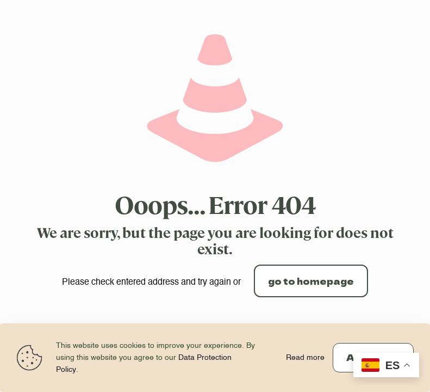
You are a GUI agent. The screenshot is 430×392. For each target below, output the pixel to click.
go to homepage (311, 280)
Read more (305, 358)
